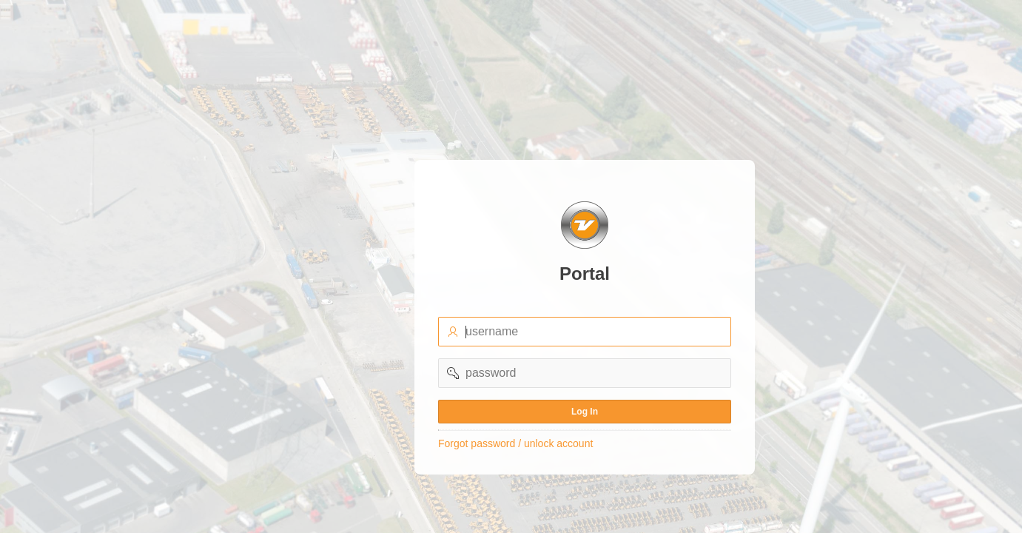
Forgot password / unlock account (515, 443)
